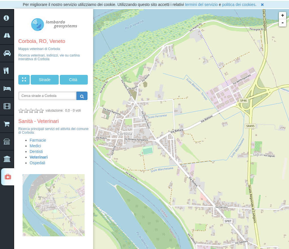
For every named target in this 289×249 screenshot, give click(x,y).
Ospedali (37, 163)
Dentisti (36, 151)
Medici (35, 146)
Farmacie (38, 140)
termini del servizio (201, 4)
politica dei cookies (238, 4)
